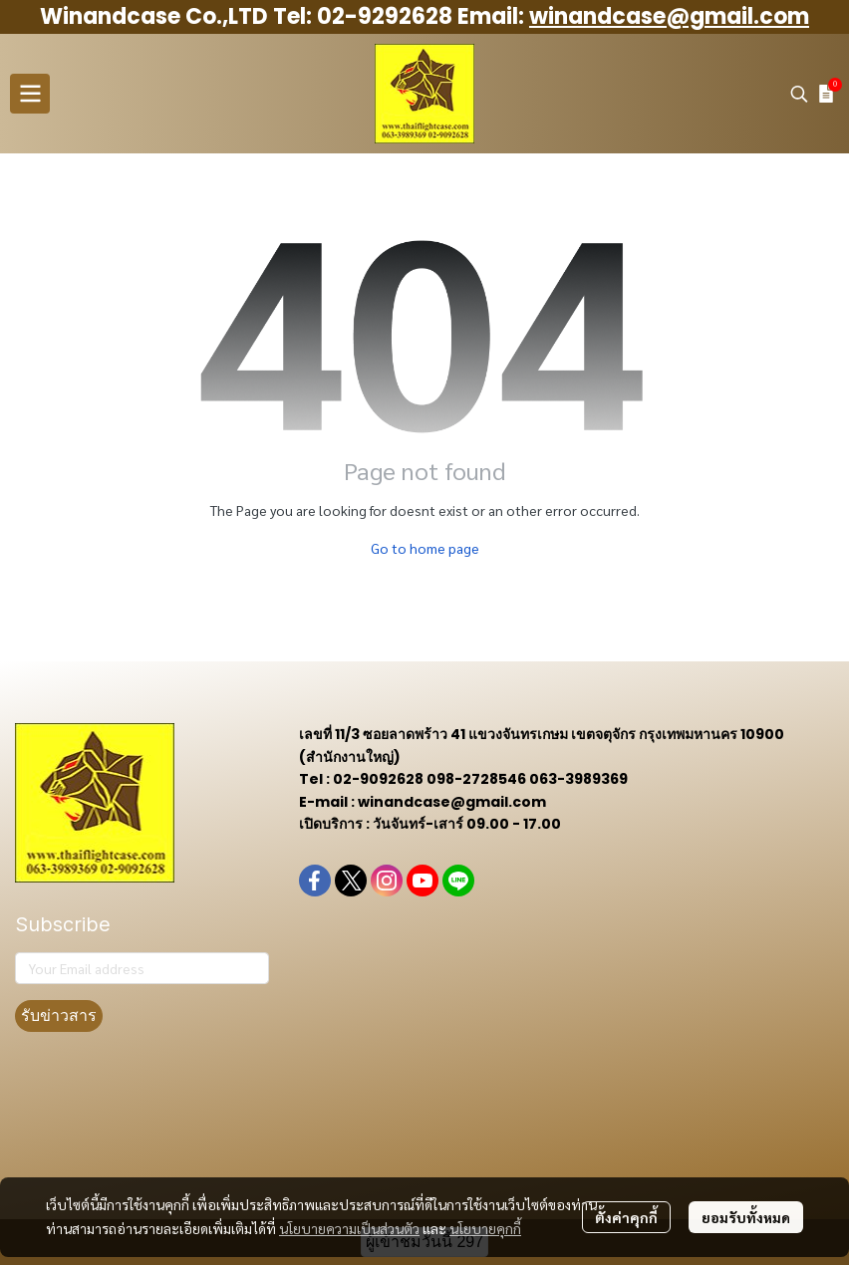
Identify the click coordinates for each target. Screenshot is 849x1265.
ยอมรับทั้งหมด (746, 1217)
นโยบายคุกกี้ (485, 1228)
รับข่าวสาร (59, 1015)
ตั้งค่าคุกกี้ (626, 1217)
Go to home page (425, 548)
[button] (799, 94)
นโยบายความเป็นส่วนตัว (349, 1228)
